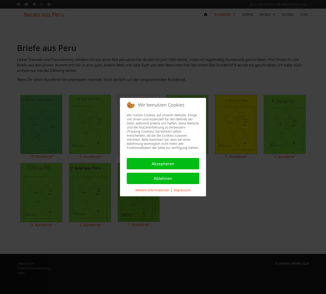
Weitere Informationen (152, 190)
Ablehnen (163, 178)
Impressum (182, 190)
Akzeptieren (163, 163)
